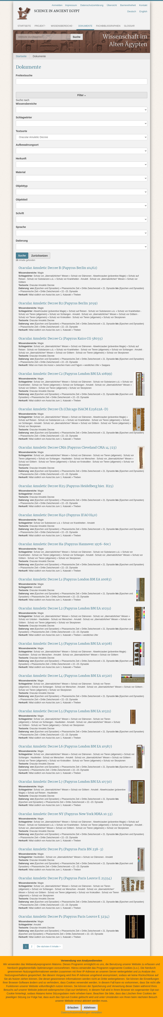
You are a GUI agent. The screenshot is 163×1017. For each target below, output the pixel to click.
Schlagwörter (24, 117)
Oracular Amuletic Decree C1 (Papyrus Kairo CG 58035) (61, 338)
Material (21, 172)
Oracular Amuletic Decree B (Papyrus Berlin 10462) (58, 267)
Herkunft (21, 158)
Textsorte (21, 131)
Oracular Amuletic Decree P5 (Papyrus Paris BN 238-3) (61, 849)
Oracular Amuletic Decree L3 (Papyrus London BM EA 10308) (65, 643)
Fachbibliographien (108, 26)
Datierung (22, 240)
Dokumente (85, 26)
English (143, 11)
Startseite (24, 26)
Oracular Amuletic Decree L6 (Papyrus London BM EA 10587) (65, 746)
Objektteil (22, 199)
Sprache (21, 226)
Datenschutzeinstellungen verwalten (81, 1012)
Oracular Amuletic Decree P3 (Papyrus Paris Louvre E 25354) (65, 878)
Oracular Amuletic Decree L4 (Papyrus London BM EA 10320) (65, 675)
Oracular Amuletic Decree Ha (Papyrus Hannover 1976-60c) (65, 544)
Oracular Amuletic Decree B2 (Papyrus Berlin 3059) (58, 303)
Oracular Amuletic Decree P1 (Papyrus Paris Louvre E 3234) (64, 916)
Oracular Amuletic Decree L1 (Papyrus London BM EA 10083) (65, 579)
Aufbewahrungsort (27, 144)
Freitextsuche (24, 75)
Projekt (39, 26)
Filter (81, 95)
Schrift (20, 213)
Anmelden (57, 5)
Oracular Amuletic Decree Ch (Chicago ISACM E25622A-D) (63, 409)
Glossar (129, 26)
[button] (46, 26)
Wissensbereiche (61, 26)
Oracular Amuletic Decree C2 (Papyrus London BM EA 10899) (65, 373)
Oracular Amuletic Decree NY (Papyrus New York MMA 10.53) (65, 814)
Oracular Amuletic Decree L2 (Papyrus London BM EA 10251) (65, 608)
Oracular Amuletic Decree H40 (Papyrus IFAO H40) (58, 515)
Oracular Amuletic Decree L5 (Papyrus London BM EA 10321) (65, 711)
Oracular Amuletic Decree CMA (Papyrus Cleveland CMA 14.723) (67, 447)
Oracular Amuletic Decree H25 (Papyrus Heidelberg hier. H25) (66, 486)
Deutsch (131, 11)
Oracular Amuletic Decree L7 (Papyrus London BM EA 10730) (65, 781)
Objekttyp (22, 185)
